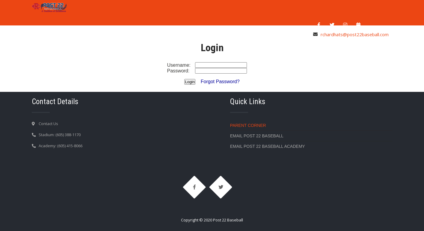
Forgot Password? (220, 81)
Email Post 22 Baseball (256, 135)
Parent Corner (248, 125)
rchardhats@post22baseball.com (355, 34)
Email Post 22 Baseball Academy (267, 146)
